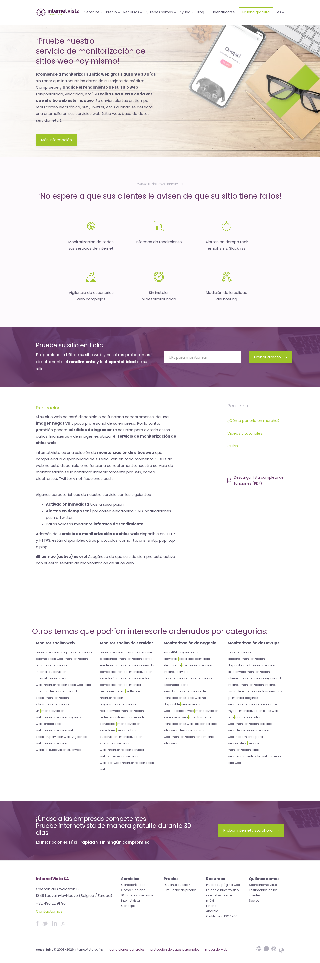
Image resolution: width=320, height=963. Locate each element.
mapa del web (216, 949)
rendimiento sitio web (252, 756)
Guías (233, 446)
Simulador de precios (180, 890)
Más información (56, 139)
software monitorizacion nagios (120, 697)
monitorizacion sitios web (63, 685)
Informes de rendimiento (159, 241)
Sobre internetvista (263, 885)
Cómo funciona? (134, 890)
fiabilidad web (183, 711)
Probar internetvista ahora (251, 830)
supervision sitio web (65, 750)
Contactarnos (49, 911)
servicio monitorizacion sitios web (244, 749)
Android (212, 911)
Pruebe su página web (223, 885)
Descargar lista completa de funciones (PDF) (256, 480)
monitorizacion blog (51, 652)
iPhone (211, 906)
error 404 (170, 652)
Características (133, 885)
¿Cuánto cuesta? (177, 885)
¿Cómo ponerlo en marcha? (254, 420)
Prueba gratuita (256, 12)
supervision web (58, 737)
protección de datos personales (175, 949)
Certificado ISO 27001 (222, 916)
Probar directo (270, 357)
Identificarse (224, 12)
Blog (200, 12)
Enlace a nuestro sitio (222, 890)
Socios (254, 900)
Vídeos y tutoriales (245, 433)
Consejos (128, 906)
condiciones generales (127, 949)
